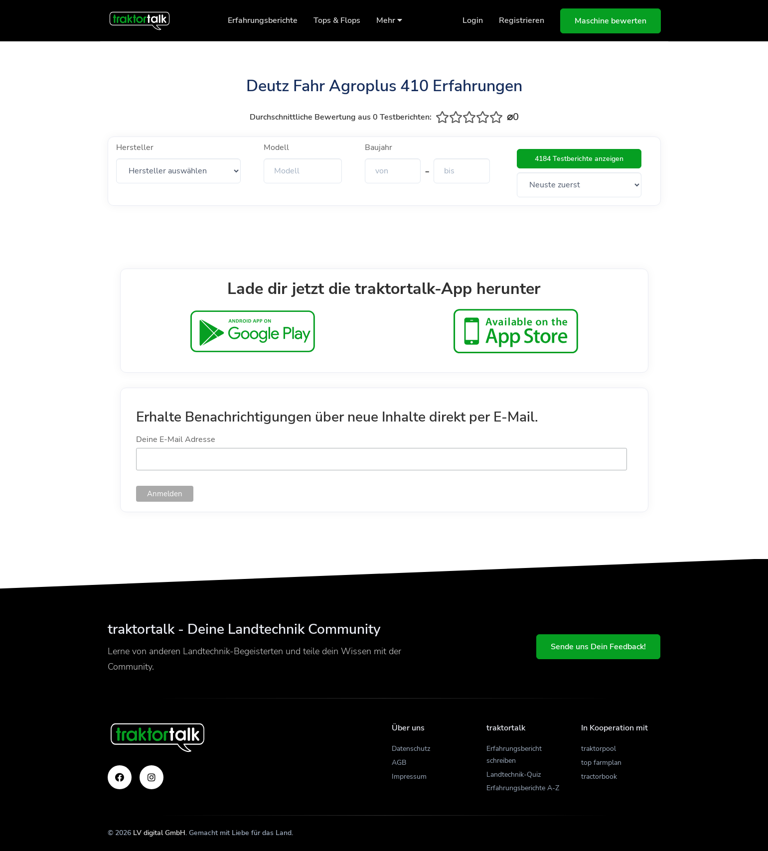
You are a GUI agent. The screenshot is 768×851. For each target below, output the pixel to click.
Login (472, 20)
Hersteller (135, 147)
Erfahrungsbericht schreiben (514, 754)
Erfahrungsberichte (263, 20)
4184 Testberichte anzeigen (579, 158)
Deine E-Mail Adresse (175, 439)
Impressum (409, 776)
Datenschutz (411, 748)
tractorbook (599, 776)
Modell (276, 147)
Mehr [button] (389, 20)
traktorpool (598, 748)
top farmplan (601, 762)
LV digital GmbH (159, 833)
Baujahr (378, 147)
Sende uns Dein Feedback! (598, 646)
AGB (399, 762)
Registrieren (521, 20)
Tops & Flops (336, 20)
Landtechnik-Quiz (513, 774)
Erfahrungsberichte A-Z (522, 788)
